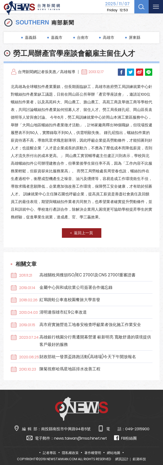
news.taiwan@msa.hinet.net (80, 438)
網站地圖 (113, 452)
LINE (148, 72)
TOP (154, 447)
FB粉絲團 (125, 438)
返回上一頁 (83, 233)
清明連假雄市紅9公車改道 (63, 312)
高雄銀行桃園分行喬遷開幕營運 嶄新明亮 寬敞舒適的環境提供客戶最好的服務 (95, 340)
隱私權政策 (70, 452)
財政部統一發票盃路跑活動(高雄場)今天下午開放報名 (87, 357)
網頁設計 (122, 459)
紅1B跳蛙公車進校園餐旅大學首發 (69, 299)
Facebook (121, 72)
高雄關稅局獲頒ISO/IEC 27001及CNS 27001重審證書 (87, 275)
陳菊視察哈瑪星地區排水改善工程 (69, 369)
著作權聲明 (92, 452)
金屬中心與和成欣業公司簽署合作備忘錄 (76, 287)
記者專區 (49, 452)
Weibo (139, 72)
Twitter (130, 72)
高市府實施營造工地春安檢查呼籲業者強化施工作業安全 (90, 324)
